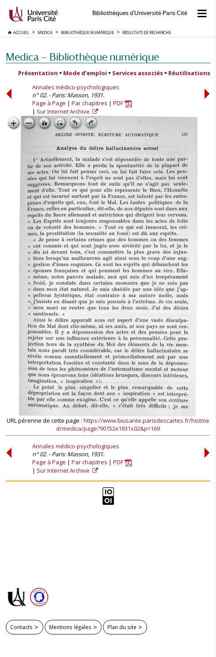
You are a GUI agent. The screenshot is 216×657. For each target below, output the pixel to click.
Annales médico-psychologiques (75, 87)
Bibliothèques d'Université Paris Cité (139, 13)
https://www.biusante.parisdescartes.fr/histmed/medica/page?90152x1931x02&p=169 (132, 424)
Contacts (21, 626)
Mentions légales (70, 626)
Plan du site (121, 626)
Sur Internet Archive (64, 111)
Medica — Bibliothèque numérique (82, 57)
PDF (122, 103)
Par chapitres (89, 103)
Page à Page (49, 103)
